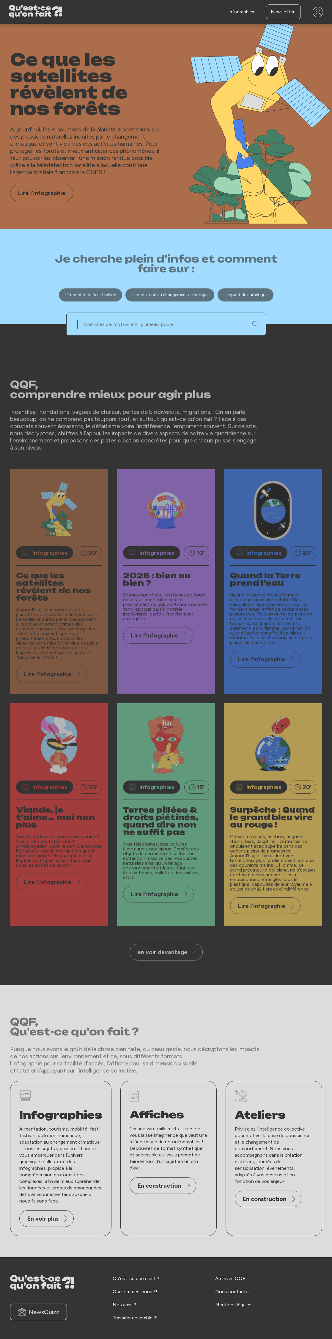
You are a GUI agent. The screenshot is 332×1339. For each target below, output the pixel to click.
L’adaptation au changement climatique (169, 312)
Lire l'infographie (41, 193)
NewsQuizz (38, 1312)
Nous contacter (232, 1291)
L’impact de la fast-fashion (90, 312)
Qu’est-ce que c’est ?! (137, 1278)
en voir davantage (166, 969)
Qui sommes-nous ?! (135, 1291)
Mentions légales (233, 1304)
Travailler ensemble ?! (135, 1317)
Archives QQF (230, 1278)
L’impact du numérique (246, 312)
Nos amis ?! (125, 1304)
